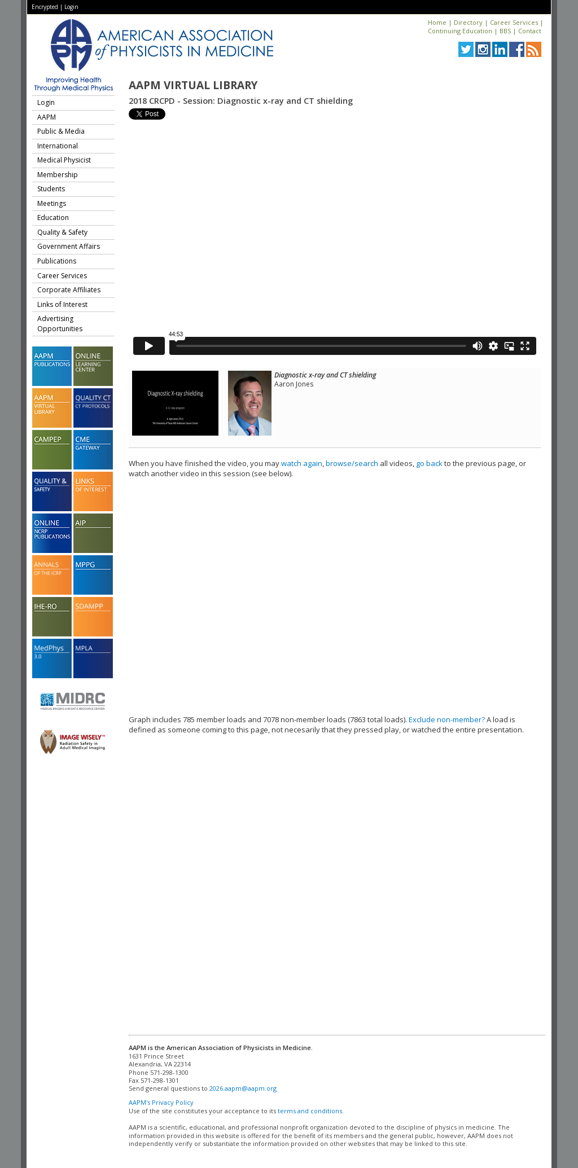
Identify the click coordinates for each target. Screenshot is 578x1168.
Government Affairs (68, 246)
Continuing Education (460, 31)
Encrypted (45, 7)
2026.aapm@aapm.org (243, 1088)
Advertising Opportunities (59, 323)
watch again (301, 463)
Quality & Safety (62, 232)
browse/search (352, 463)
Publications (56, 261)
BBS (505, 31)
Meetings (51, 203)
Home (437, 22)
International (57, 146)
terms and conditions (310, 1110)
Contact (529, 31)
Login (71, 7)
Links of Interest (62, 304)
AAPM (46, 117)
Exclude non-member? (447, 719)
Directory (468, 22)
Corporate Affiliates (68, 290)
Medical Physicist (64, 160)
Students (51, 189)
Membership (57, 174)
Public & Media (61, 131)
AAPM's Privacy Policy (161, 1102)
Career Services (514, 22)
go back (429, 463)
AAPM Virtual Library (193, 85)
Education (53, 217)
